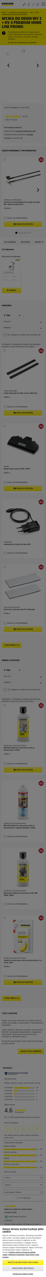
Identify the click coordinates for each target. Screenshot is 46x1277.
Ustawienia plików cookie (23, 1274)
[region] (23, 1251)
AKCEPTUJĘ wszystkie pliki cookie (23, 1262)
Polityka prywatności (16, 1255)
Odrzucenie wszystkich (23, 1268)
